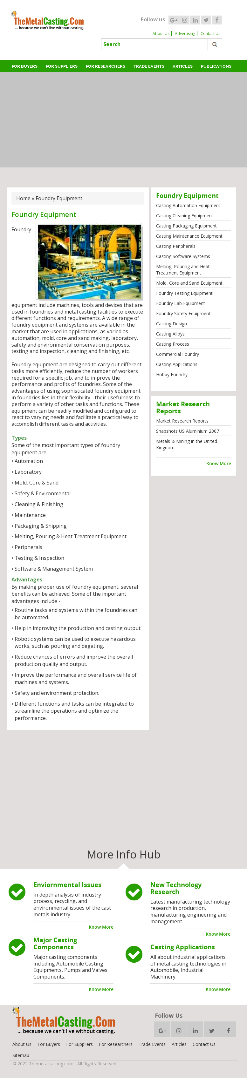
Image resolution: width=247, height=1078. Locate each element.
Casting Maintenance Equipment (189, 236)
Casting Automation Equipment (188, 205)
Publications (216, 66)
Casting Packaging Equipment (186, 226)
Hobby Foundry (172, 374)
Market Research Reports (182, 421)
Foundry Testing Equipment (184, 293)
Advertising (185, 33)
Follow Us (168, 1015)
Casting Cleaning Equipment (184, 216)
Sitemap (20, 1055)
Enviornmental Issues (67, 884)
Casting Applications (176, 364)
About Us (161, 33)
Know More (218, 463)
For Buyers (25, 66)
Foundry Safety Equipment (183, 313)
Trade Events (149, 66)
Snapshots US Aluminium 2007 (187, 431)
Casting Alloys (170, 334)
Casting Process (172, 344)
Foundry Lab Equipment (180, 303)
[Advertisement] (125, 119)
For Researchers (105, 66)
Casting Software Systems (183, 256)
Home (23, 198)
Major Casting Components (55, 943)
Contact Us (210, 33)
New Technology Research (176, 888)
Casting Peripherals (176, 246)
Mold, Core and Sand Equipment (189, 283)
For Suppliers (62, 66)
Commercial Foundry (177, 354)
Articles (183, 66)
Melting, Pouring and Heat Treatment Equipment (183, 269)
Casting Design (171, 324)
